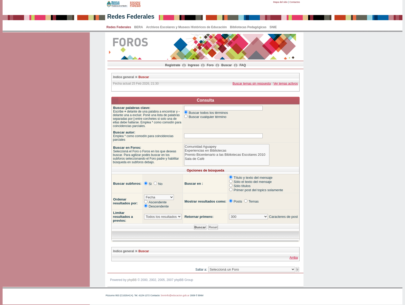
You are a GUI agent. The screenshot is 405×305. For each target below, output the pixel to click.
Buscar (226, 65)
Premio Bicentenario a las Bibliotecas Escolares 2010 (227, 155)
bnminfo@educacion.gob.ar (175, 295)
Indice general (123, 77)
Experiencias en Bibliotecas (227, 150)
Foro (210, 65)
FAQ (242, 65)
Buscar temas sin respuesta (251, 83)
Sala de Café (227, 159)
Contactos (294, 2)
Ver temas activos (285, 83)
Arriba (294, 257)
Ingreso (193, 65)
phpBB (132, 280)
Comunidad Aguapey (227, 147)
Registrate (172, 65)
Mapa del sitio (280, 2)
